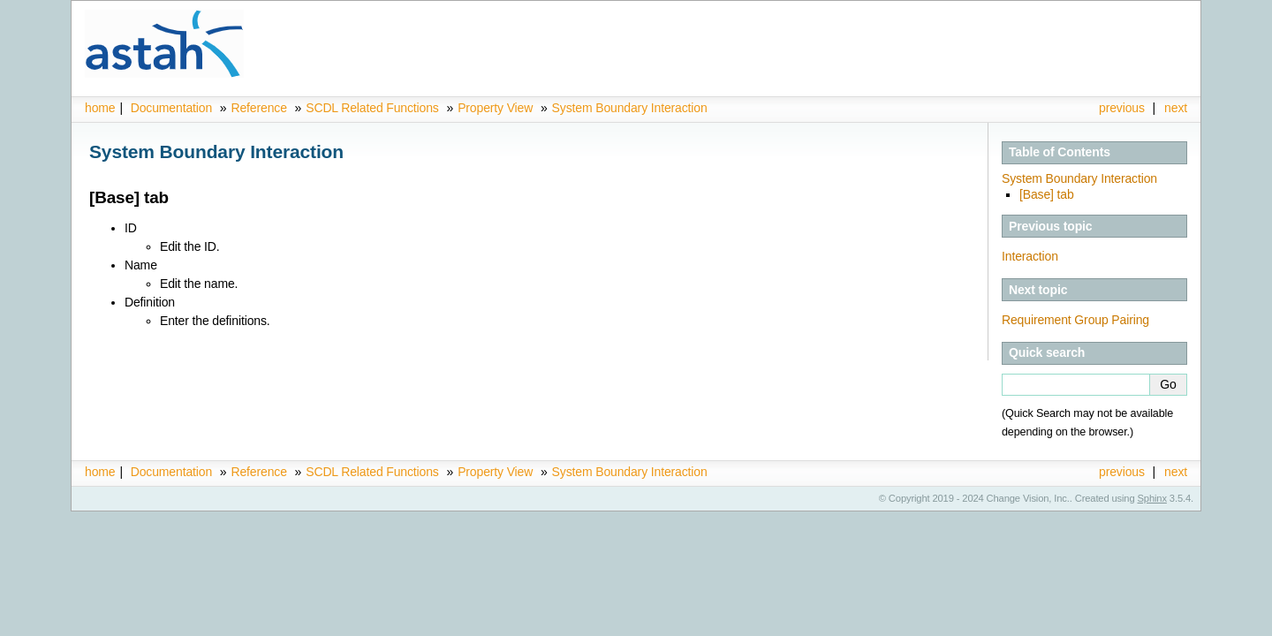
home (100, 108)
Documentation (171, 108)
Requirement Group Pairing (1075, 320)
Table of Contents (1059, 152)
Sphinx (1152, 498)
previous (1122, 108)
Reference (258, 108)
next (1175, 108)
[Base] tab (1046, 194)
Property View (495, 108)
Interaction (1030, 256)
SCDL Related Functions (374, 108)
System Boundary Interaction (630, 108)
